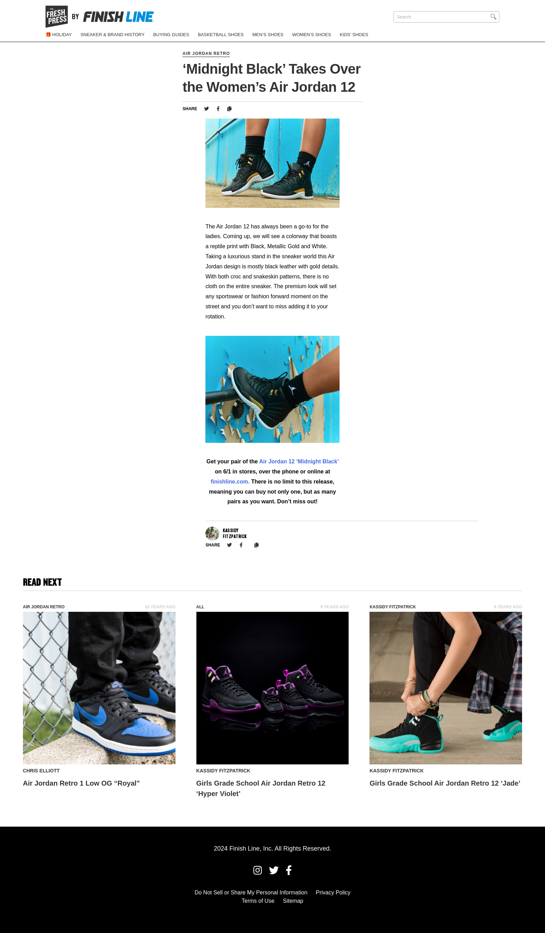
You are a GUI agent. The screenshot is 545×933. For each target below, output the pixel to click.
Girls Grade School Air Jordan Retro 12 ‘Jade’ (444, 783)
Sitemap (293, 901)
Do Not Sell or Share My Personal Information (251, 892)
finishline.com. (230, 482)
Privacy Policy (333, 892)
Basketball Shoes (221, 34)
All (200, 607)
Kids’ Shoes (354, 34)
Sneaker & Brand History (112, 34)
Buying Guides (171, 34)
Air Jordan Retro (206, 53)
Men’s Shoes (268, 34)
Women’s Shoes (311, 34)
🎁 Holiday (59, 34)
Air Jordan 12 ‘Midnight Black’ (299, 461)
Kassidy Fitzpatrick (392, 607)
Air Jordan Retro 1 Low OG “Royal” (81, 783)
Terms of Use (258, 901)
